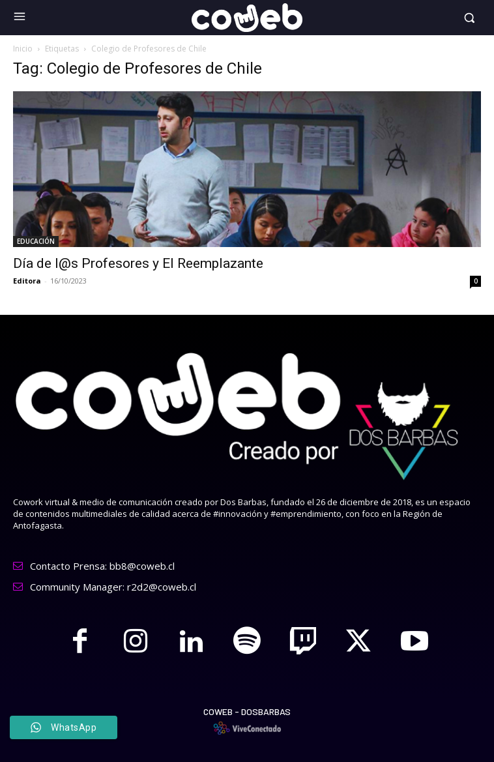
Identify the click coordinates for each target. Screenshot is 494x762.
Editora (27, 281)
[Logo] (247, 17)
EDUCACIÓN (36, 241)
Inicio (23, 48)
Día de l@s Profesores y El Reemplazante (138, 263)
